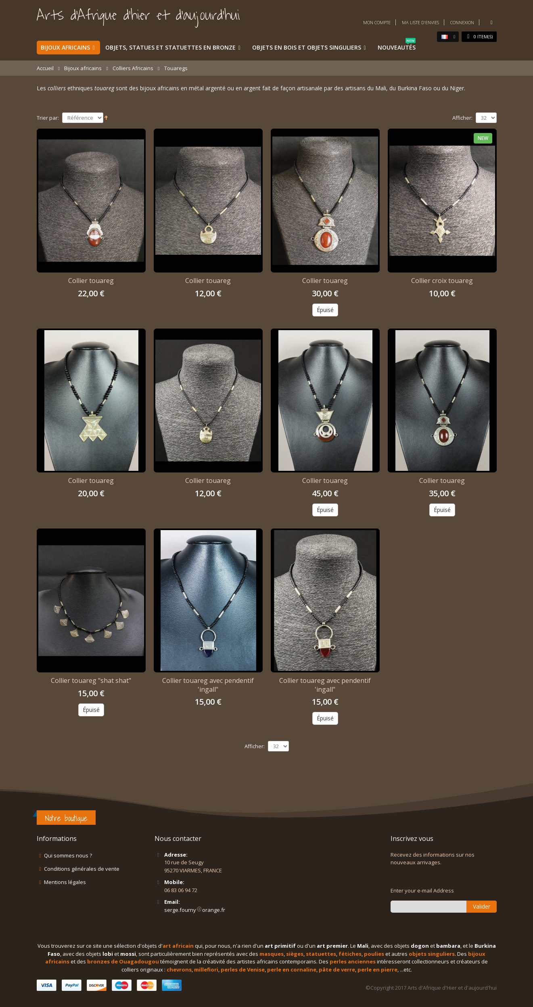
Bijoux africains (65, 47)
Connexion (462, 22)
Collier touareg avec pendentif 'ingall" (208, 685)
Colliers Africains (133, 68)
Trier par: (48, 118)
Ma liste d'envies (420, 22)
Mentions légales (65, 882)
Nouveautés (397, 46)
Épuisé (325, 310)
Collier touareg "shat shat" (91, 680)
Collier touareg (91, 280)
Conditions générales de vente (81, 868)
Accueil (45, 68)
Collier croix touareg (442, 280)
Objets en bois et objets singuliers (306, 47)
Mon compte (377, 22)
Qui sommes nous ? (68, 855)
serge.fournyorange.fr (194, 909)
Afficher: (462, 118)
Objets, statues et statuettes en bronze (170, 47)
